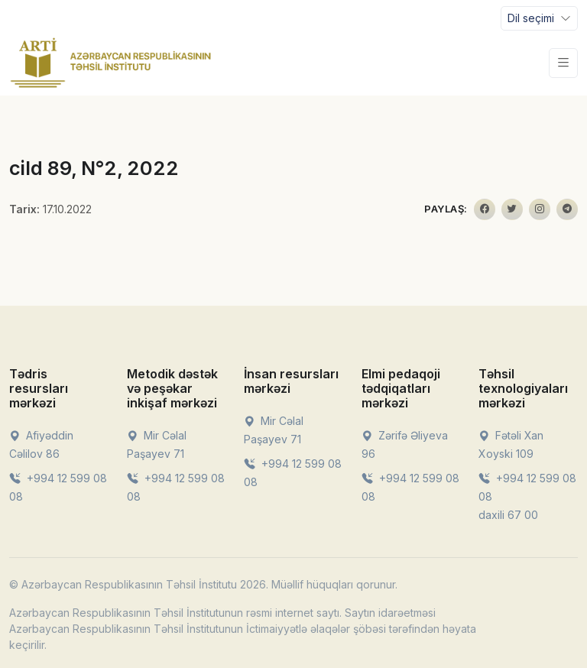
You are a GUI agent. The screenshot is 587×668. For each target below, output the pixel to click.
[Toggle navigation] (539, 18)
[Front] (110, 62)
